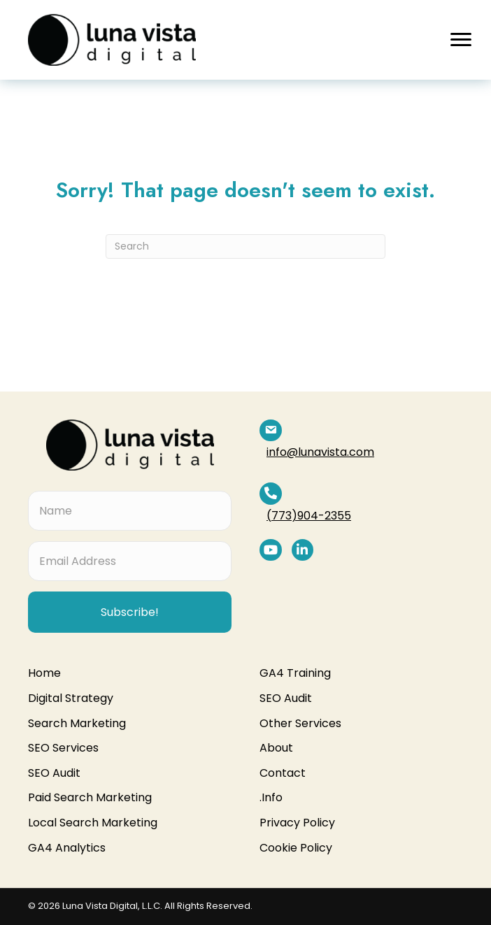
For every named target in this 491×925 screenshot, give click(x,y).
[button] (461, 40)
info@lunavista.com (343, 430)
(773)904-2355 (331, 472)
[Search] (245, 246)
